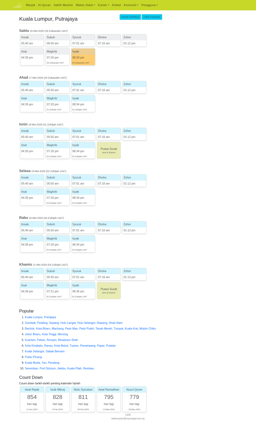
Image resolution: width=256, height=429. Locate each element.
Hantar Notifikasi (130, 16)
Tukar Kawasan (152, 16)
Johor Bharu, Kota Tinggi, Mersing (46, 334)
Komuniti (130, 5)
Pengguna (148, 5)
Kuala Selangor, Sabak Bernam (45, 351)
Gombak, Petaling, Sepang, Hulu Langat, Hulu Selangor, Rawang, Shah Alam (74, 322)
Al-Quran (44, 5)
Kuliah (102, 5)
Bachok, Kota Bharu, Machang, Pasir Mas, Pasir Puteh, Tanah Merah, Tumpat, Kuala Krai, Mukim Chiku (90, 328)
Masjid (30, 5)
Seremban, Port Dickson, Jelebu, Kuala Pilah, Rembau (59, 368)
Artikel (116, 5)
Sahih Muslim (63, 5)
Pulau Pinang (33, 357)
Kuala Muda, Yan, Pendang (42, 362)
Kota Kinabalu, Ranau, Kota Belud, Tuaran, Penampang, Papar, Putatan (70, 345)
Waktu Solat (84, 5)
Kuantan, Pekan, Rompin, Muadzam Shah (51, 339)
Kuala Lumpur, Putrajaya (40, 317)
